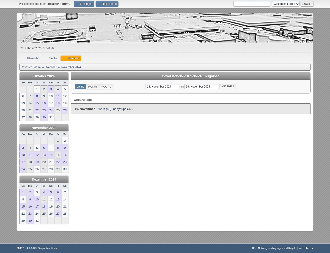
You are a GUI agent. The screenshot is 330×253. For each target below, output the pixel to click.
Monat (92, 86)
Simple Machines (47, 248)
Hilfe (253, 248)
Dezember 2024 (44, 179)
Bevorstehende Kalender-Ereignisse (191, 76)
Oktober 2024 (44, 76)
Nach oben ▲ (306, 248)
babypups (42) (122, 109)
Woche (106, 86)
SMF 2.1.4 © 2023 (26, 248)
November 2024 (44, 128)
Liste (80, 86)
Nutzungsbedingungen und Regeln (277, 248)
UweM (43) (103, 109)
